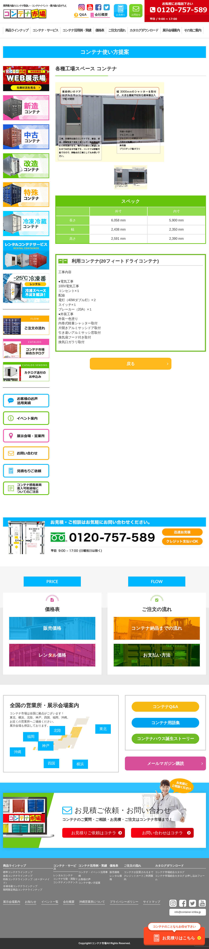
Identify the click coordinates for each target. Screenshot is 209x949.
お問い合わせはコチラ (162, 833)
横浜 (80, 764)
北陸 (57, 730)
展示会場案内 (11, 901)
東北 (103, 729)
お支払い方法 (156, 655)
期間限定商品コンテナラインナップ (22, 889)
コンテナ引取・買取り (65, 878)
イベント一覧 (49, 901)
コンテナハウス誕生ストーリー (165, 738)
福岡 (30, 737)
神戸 (45, 746)
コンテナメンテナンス (65, 882)
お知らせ (30, 901)
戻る (131, 363)
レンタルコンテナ (63, 875)
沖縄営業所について (92, 901)
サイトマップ (151, 901)
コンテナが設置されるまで (138, 872)
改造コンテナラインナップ (17, 875)
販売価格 (52, 628)
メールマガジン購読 (165, 763)
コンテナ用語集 (165, 722)
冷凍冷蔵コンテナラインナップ (20, 886)
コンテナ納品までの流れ (156, 628)
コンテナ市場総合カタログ (170, 872)
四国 (51, 763)
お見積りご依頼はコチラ (93, 833)
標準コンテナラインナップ (17, 872)
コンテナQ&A (165, 706)
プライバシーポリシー (124, 901)
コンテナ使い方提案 (89, 882)
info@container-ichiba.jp (188, 912)
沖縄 (17, 752)
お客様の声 (84, 879)
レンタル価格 (52, 655)
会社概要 (68, 901)
